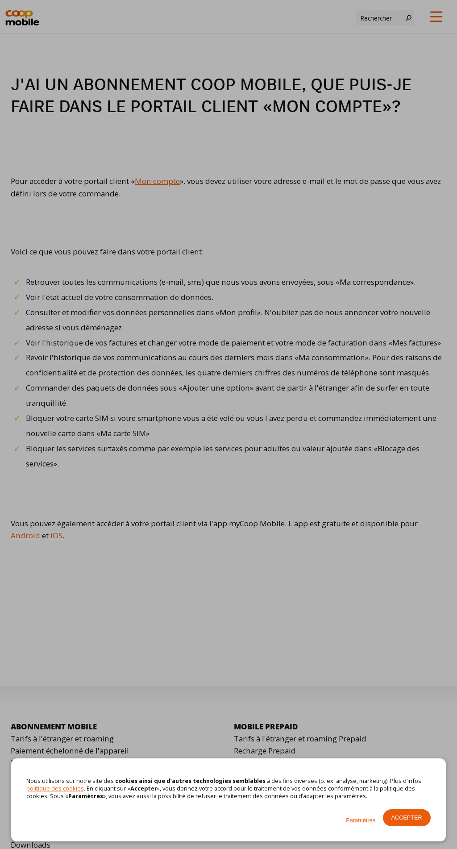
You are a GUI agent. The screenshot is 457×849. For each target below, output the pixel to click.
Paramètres (360, 820)
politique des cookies (55, 788)
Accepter (406, 817)
